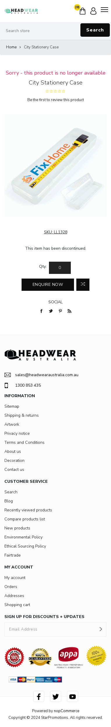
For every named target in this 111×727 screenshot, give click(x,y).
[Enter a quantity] (60, 268)
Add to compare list (82, 285)
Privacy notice (17, 433)
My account (14, 577)
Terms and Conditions (24, 442)
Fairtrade (12, 555)
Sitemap (11, 406)
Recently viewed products (28, 510)
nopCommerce (66, 711)
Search (95, 30)
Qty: (43, 266)
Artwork (11, 424)
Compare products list (24, 519)
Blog (8, 501)
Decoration (14, 460)
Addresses (14, 596)
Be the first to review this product (55, 100)
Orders (10, 586)
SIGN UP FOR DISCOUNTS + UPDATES (44, 616)
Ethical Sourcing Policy (25, 546)
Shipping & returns (21, 415)
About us (12, 451)
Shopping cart (17, 605)
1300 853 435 (22, 385)
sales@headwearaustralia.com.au (41, 375)
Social (55, 302)
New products (17, 528)
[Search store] (55, 31)
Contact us (14, 469)
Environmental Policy (23, 537)
